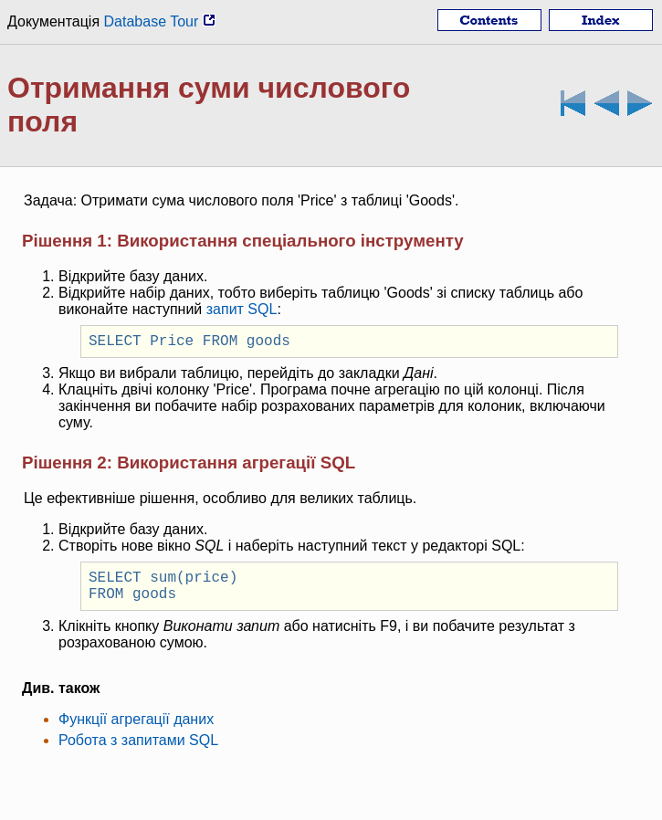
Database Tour (159, 21)
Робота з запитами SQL (138, 751)
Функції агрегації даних (136, 730)
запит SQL (242, 309)
